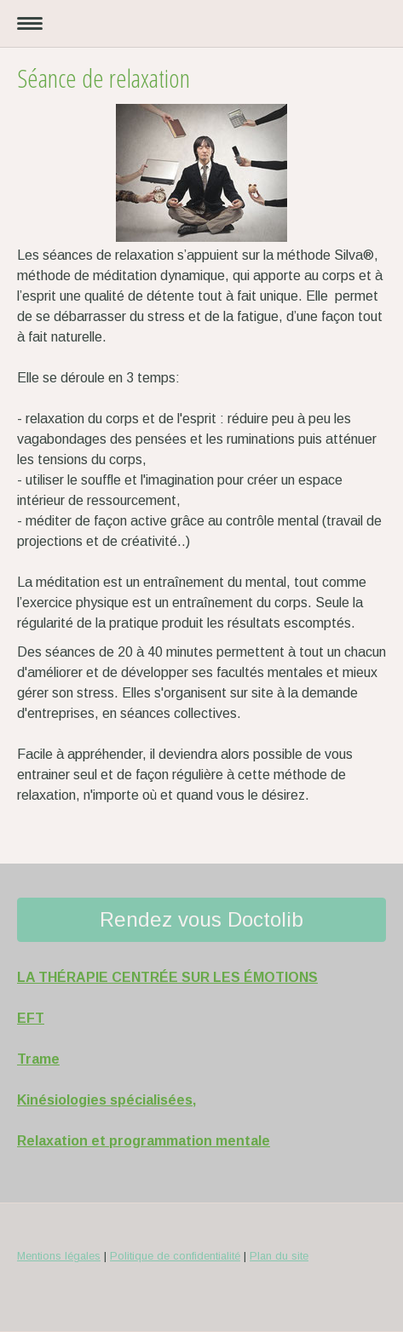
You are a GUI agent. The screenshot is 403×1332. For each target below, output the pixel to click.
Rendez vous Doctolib (201, 919)
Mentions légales (59, 1255)
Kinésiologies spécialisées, (106, 1100)
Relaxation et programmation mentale (143, 1141)
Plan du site (279, 1255)
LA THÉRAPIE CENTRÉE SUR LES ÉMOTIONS (167, 977)
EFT (30, 1018)
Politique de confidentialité (175, 1255)
